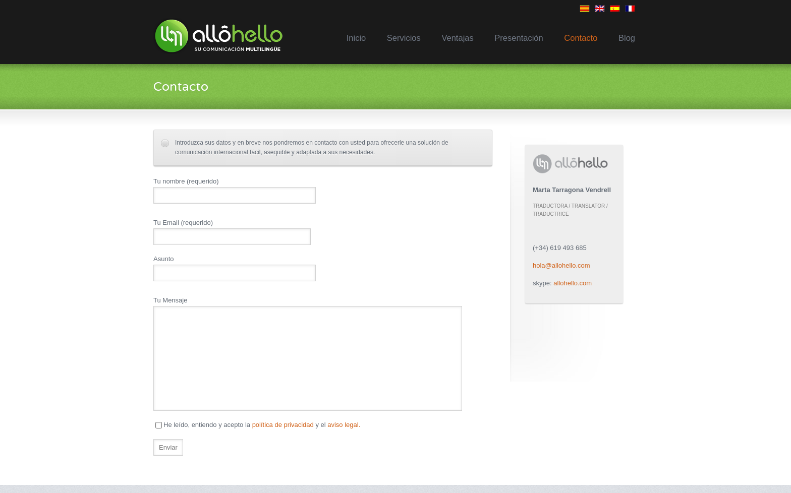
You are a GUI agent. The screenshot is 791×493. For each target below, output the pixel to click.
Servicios (404, 37)
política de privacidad (283, 424)
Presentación (518, 37)
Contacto (580, 37)
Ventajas (457, 37)
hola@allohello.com (561, 265)
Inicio (356, 37)
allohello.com (572, 283)
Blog (626, 37)
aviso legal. (343, 424)
